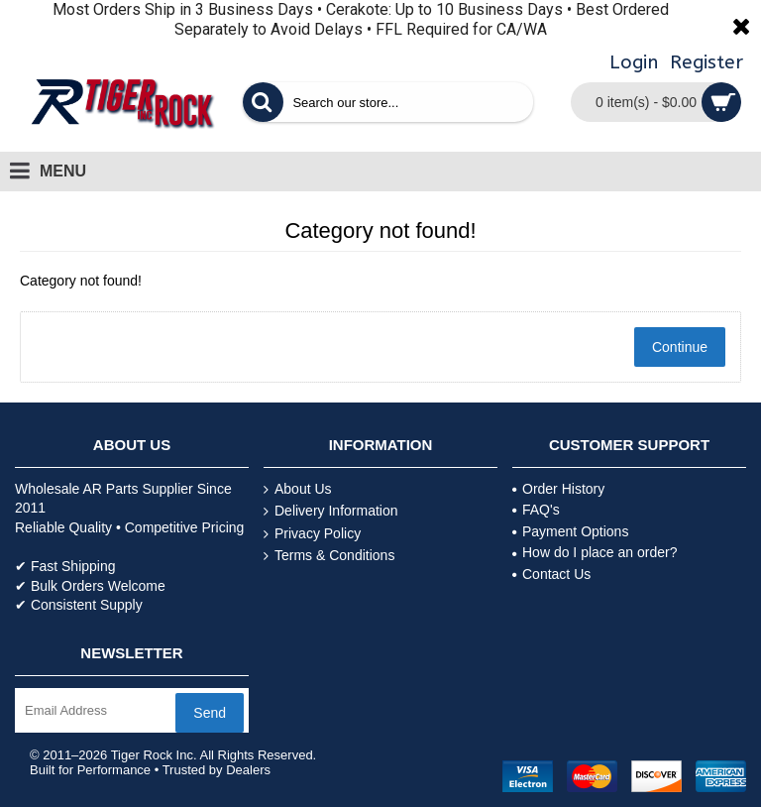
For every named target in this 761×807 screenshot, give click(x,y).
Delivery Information (331, 511)
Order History (558, 489)
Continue (679, 347)
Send (209, 713)
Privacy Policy (312, 533)
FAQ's (536, 510)
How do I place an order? (594, 552)
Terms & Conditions (329, 555)
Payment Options (570, 531)
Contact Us (551, 574)
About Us (298, 489)
